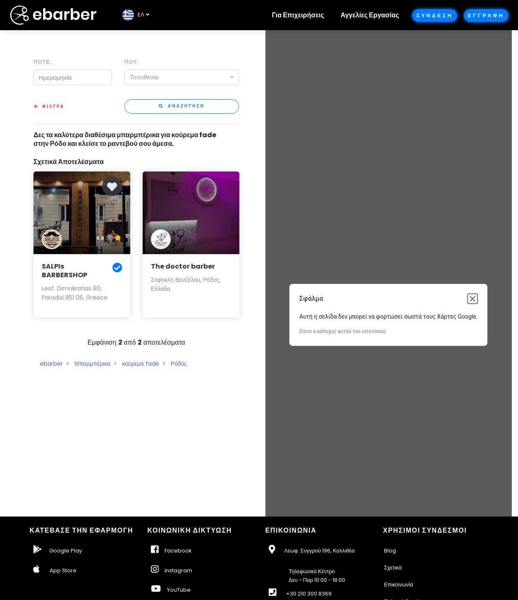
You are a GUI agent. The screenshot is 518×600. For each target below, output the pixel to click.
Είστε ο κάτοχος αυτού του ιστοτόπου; (342, 331)
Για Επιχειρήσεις (298, 15)
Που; (131, 61)
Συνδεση (434, 15)
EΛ (133, 15)
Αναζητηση (182, 106)
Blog (390, 551)
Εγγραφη (486, 15)
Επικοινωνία (398, 584)
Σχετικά (393, 567)
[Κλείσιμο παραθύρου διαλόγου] (472, 299)
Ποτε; (42, 61)
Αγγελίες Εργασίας (370, 15)
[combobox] (181, 77)
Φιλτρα (53, 106)
